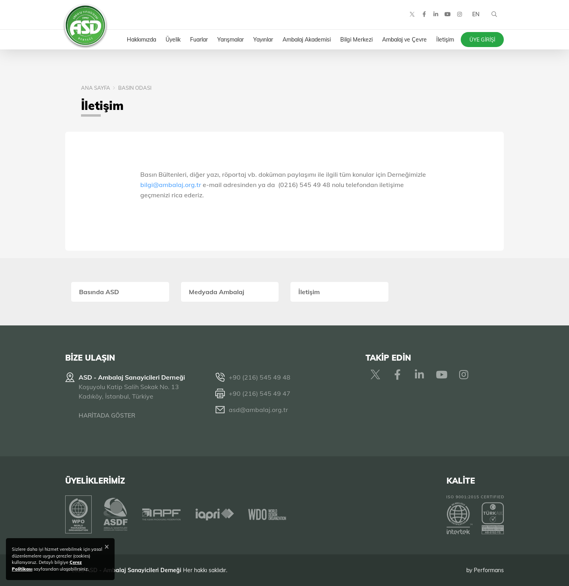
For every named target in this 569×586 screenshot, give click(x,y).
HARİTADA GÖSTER (107, 415)
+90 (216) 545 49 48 (259, 377)
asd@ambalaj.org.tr (258, 410)
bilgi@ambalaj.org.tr (171, 185)
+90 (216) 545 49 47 (259, 393)
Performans (489, 569)
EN (475, 15)
